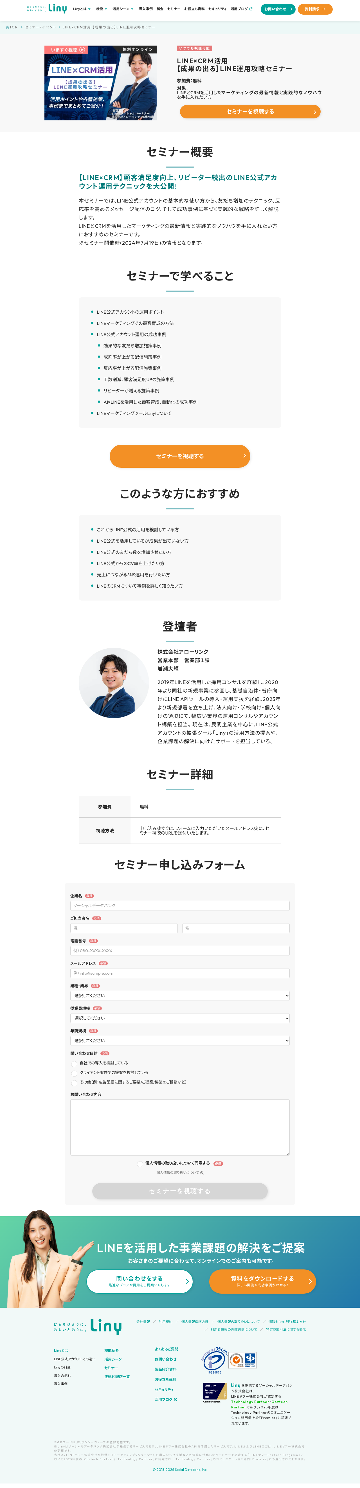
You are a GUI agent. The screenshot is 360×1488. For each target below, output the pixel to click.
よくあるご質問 (166, 1349)
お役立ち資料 (194, 9)
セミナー (174, 9)
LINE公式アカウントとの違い (74, 1359)
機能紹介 (111, 1350)
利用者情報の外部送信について (234, 1329)
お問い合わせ (275, 9)
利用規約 (165, 1322)
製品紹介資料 (166, 1369)
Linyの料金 (62, 1367)
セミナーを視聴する (250, 111)
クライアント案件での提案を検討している (114, 1073)
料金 (160, 9)
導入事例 (146, 9)
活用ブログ (239, 9)
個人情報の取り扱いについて (180, 1173)
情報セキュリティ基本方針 (287, 1322)
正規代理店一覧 (117, 1376)
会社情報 (143, 1322)
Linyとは (61, 1350)
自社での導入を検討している (104, 1063)
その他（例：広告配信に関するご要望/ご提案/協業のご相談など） (133, 1082)
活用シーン (113, 1359)
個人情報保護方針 (194, 1322)
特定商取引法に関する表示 (286, 1329)
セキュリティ (217, 9)
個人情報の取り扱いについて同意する (177, 1163)
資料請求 (312, 9)
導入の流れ (62, 1376)
